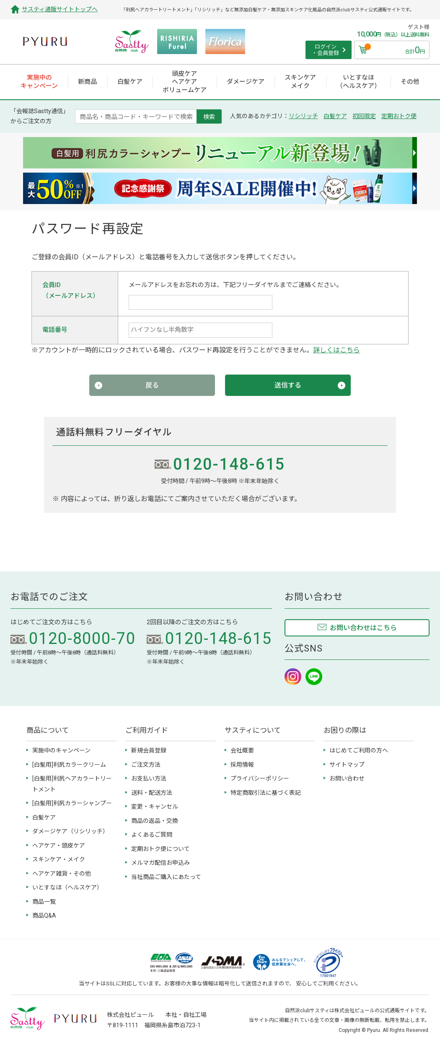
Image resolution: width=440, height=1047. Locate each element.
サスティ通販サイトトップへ (60, 9)
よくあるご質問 (151, 834)
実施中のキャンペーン (61, 750)
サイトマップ (347, 764)
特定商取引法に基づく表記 (265, 792)
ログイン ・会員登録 (325, 50)
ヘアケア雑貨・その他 (61, 873)
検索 (209, 116)
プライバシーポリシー (259, 778)
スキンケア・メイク (58, 859)
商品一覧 (44, 901)
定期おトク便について (160, 848)
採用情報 (242, 764)
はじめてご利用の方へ (358, 750)
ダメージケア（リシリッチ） (70, 831)
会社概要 (242, 750)
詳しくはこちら (336, 350)
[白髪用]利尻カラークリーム (69, 764)
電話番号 (54, 329)
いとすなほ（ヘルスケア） (67, 887)
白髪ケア (335, 116)
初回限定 (364, 116)
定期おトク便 (399, 116)
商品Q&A (44, 915)
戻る (152, 385)
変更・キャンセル (154, 806)
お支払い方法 (148, 778)
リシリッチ (303, 116)
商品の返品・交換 (154, 820)
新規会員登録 (148, 750)
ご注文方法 (145, 764)
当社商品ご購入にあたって (166, 877)
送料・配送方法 (151, 792)
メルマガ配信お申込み (160, 862)
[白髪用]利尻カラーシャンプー (72, 803)
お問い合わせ (347, 778)
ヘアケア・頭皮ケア (58, 845)
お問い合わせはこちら (363, 628)
